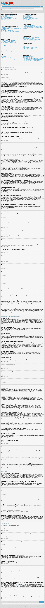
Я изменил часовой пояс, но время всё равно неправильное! (10, 31)
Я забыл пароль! (3, 21)
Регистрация (9, 8)
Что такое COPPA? (4, 16)
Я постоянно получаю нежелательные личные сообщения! (32, 26)
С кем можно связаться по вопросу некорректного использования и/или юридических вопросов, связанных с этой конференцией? (33, 59)
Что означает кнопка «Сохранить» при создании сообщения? (10, 49)
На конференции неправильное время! (7, 30)
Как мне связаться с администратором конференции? (31, 60)
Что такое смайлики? (4, 58)
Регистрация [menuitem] (43, 6)
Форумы (5, 6)
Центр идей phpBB (11, 578)
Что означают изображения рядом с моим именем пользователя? (11, 33)
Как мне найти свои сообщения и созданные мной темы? (32, 41)
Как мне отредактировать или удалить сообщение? (9, 41)
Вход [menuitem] (42, 6)
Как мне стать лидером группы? (28, 19)
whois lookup (19, 585)
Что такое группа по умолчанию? (28, 21)
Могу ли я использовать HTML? (6, 57)
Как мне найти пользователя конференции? (30, 40)
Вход (5, 8)
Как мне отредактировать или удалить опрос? (8, 45)
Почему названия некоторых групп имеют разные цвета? (32, 20)
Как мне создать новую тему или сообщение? (8, 40)
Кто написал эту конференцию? (28, 56)
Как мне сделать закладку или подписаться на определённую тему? (32, 46)
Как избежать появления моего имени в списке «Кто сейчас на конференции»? (11, 29)
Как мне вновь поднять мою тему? (6, 51)
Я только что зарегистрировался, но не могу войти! (9, 18)
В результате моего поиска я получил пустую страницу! (31, 39)
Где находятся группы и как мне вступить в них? (30, 18)
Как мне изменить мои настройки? (6, 27)
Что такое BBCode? (4, 56)
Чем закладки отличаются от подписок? (29, 44)
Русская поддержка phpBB (22, 606)
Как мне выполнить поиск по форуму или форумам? (31, 37)
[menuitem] (40, 6)
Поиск (2, 8)
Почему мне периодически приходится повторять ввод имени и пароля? (11, 22)
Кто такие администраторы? (27, 15)
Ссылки (1, 6)
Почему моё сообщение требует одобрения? (8, 50)
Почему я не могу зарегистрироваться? (7, 17)
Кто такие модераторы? (26, 16)
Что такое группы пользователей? (28, 17)
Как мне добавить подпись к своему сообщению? (8, 42)
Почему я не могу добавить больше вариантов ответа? (9, 44)
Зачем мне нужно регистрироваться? (7, 15)
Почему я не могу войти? (5, 19)
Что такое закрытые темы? (5, 62)
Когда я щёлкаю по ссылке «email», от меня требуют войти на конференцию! (10, 36)
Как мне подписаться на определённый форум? (30, 47)
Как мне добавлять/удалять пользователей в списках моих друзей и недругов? (33, 33)
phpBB (42, 176)
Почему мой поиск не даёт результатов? (29, 38)
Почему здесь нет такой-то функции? (28, 57)
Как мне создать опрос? (5, 43)
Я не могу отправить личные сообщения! (29, 25)
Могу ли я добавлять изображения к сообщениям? (9, 59)
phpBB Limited (30, 570)
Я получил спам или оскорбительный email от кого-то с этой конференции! (32, 28)
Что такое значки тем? (4, 63)
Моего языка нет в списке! (5, 32)
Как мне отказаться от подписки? (28, 48)
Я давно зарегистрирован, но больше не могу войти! (9, 20)
